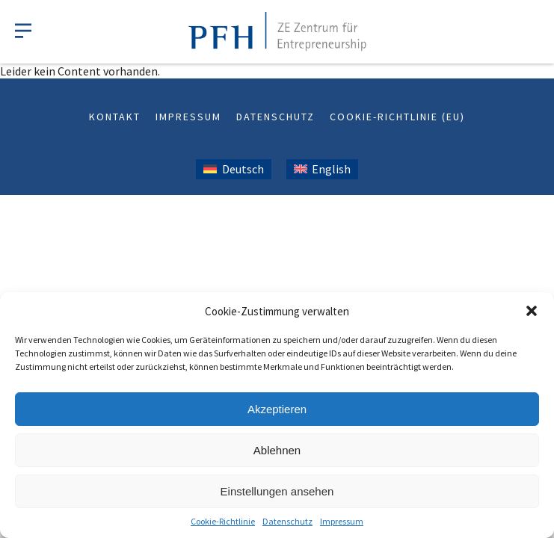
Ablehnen (277, 450)
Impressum (341, 521)
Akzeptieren (277, 409)
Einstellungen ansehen (277, 491)
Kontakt (115, 116)
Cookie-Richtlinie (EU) (397, 116)
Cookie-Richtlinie (223, 521)
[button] (531, 310)
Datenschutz (287, 521)
